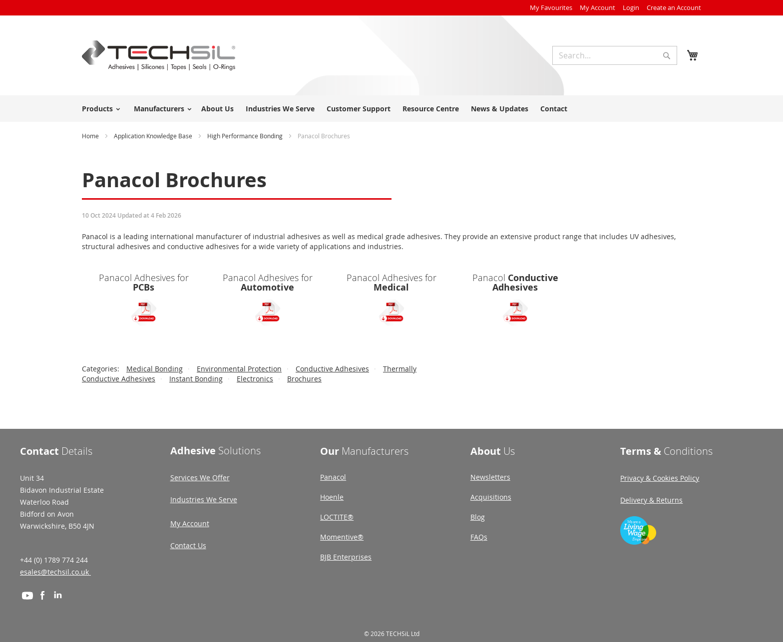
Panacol (333, 477)
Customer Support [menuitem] (359, 108)
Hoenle (332, 497)
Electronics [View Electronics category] (255, 378)
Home (91, 136)
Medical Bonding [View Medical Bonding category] (154, 368)
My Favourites (551, 7)
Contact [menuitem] (553, 108)
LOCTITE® (337, 517)
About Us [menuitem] (217, 108)
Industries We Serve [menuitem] (280, 108)
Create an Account (674, 7)
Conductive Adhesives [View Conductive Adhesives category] (332, 368)
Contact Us (188, 545)
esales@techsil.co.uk (55, 572)
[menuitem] (99, 108)
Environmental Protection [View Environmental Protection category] (239, 368)
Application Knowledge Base (154, 136)
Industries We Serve (203, 499)
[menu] (391, 108)
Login (631, 7)
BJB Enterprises (346, 557)
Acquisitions (490, 497)
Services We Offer (200, 477)
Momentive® (342, 537)
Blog (477, 517)
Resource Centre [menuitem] (430, 108)
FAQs (478, 537)
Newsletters (490, 477)
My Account (597, 7)
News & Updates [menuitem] (499, 108)
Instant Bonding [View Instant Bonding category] (196, 378)
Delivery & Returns (651, 500)
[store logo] (158, 55)
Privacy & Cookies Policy (659, 478)
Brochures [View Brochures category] (304, 378)
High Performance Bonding (245, 136)
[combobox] (614, 55)
